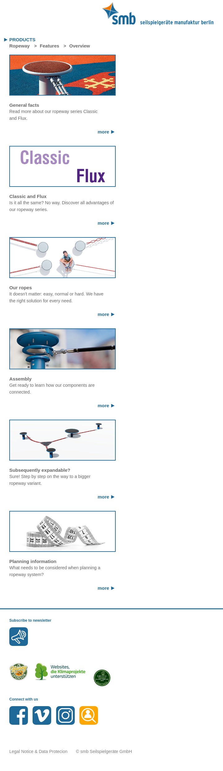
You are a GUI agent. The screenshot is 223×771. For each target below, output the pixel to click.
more (103, 131)
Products (22, 39)
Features (49, 45)
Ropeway (19, 45)
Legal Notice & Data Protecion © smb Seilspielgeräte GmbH (70, 751)
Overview (79, 45)
